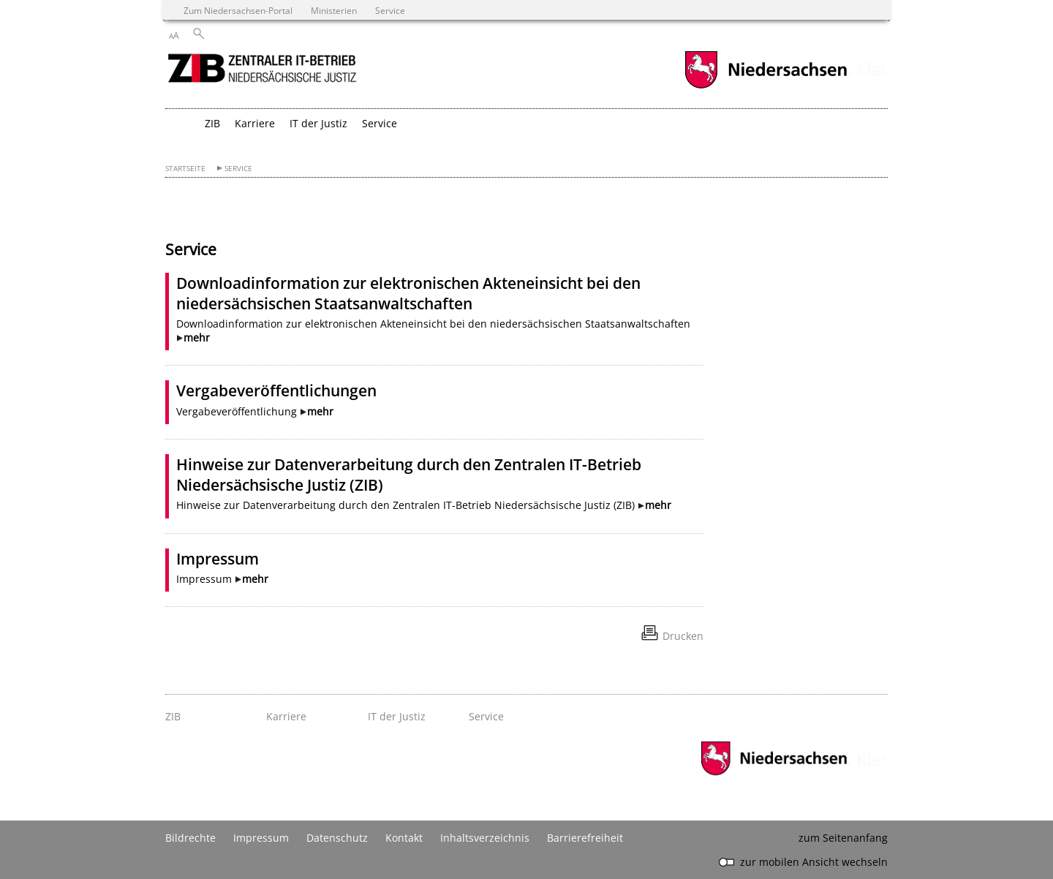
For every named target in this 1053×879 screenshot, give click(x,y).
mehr (197, 337)
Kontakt (404, 838)
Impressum (217, 558)
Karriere (255, 123)
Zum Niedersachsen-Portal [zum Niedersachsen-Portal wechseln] (238, 10)
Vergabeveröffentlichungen (276, 390)
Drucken (683, 636)
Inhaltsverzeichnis (484, 838)
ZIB (212, 123)
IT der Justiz (318, 123)
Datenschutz (337, 838)
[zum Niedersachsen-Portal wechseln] (765, 87)
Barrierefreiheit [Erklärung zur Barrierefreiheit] (585, 838)
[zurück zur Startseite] (264, 72)
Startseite (185, 168)
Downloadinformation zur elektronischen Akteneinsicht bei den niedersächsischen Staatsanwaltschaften (408, 293)
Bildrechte (190, 838)
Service (379, 123)
